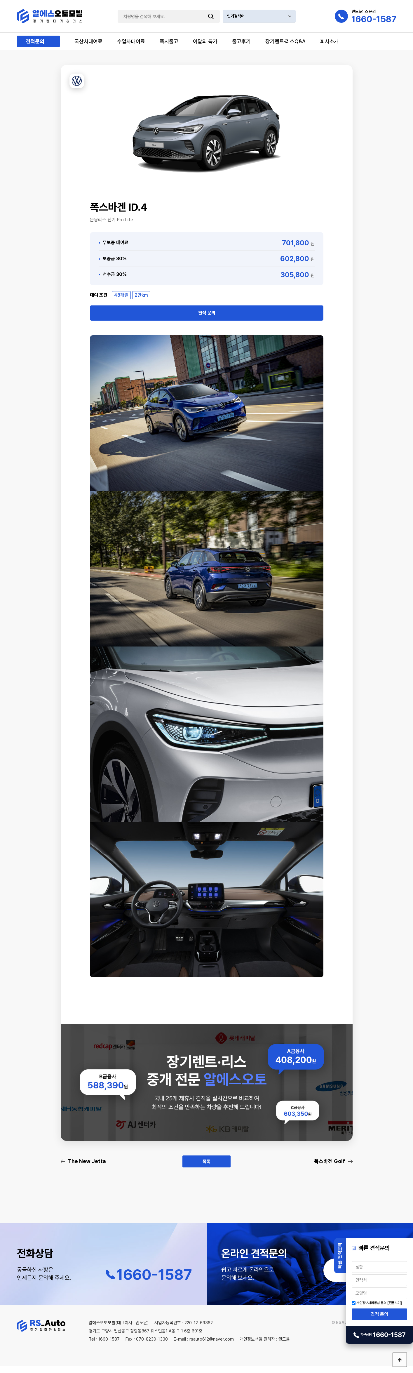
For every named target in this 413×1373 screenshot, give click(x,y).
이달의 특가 (205, 41)
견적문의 (35, 41)
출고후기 (241, 41)
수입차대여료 (131, 41)
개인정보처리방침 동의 (371, 1303)
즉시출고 (169, 41)
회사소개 (329, 41)
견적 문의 (379, 1314)
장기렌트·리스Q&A (285, 41)
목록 (206, 1168)
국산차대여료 (88, 41)
